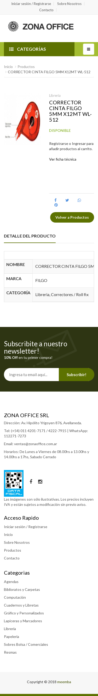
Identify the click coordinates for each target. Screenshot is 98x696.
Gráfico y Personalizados (24, 613)
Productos (26, 66)
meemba (64, 682)
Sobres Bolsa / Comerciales (26, 644)
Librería (10, 628)
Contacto (46, 10)
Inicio (8, 66)
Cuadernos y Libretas (21, 605)
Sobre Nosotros (69, 4)
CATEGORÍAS (27, 49)
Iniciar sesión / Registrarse (31, 4)
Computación (15, 597)
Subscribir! (77, 374)
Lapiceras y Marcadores (23, 621)
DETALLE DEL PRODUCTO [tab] (30, 235)
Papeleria (11, 636)
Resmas (10, 652)
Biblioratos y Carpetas (22, 589)
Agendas (11, 581)
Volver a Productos (72, 217)
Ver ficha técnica (62, 159)
